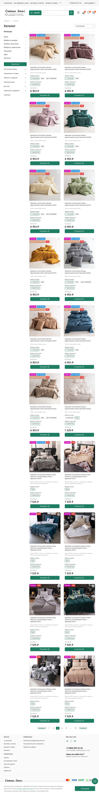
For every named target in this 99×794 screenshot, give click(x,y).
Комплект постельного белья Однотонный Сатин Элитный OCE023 (78, 408)
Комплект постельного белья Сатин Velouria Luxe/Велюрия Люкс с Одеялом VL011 (43, 619)
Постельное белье (10, 69)
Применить (15, 64)
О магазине (8, 3)
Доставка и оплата (37, 3)
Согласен (85, 788)
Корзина (7, 767)
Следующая (83, 728)
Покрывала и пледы (11, 73)
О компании (8, 740)
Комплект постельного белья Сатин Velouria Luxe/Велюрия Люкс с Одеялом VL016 (77, 619)
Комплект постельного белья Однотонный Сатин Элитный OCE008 (43, 136)
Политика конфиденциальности (34, 740)
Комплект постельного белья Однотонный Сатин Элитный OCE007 (78, 68)
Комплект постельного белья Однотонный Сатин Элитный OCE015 (43, 340)
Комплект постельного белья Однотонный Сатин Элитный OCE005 (43, 68)
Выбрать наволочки (35, 82)
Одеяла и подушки (10, 78)
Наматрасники (9, 82)
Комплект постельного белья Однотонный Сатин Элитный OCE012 (78, 204)
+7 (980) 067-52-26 (75, 3)
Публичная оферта (29, 747)
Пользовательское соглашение (33, 744)
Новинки (7, 95)
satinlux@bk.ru (89, 3)
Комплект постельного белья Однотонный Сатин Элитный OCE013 (43, 272)
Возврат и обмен (52, 3)
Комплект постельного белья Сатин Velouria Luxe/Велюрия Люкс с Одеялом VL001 (77, 548)
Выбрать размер (34, 76)
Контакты (7, 750)
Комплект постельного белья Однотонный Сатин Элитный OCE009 (78, 136)
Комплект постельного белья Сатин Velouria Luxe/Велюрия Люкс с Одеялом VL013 (43, 691)
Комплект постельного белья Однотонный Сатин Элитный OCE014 (78, 272)
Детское (7, 86)
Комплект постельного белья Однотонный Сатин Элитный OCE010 (43, 204)
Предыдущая (41, 728)
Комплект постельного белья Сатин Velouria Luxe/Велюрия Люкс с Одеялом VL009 (43, 476)
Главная (7, 21)
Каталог (35, 13)
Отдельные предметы (12, 91)
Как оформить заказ (21, 3)
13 (75, 728)
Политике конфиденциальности (25, 788)
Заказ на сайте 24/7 (75, 754)
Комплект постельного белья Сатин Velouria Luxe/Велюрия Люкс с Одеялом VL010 (77, 691)
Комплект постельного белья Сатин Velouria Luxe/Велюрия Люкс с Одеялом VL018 (43, 548)
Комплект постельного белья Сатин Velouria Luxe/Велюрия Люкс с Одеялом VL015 (77, 476)
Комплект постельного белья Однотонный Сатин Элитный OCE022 (43, 408)
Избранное (7, 771)
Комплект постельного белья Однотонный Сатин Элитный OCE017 (78, 340)
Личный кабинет (9, 764)
